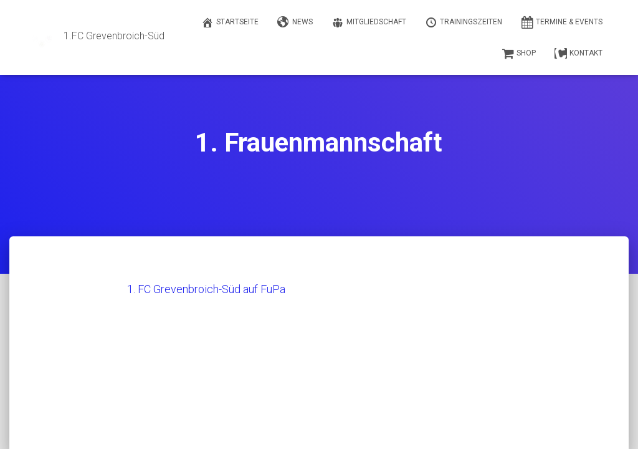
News (295, 22)
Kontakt (578, 53)
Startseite (230, 22)
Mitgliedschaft (368, 22)
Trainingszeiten (463, 22)
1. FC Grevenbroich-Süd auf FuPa (206, 289)
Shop (519, 53)
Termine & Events (561, 22)
